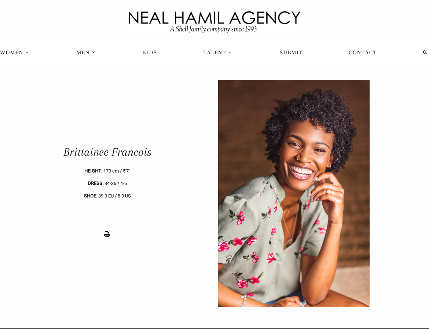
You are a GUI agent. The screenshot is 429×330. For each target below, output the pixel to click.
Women (14, 52)
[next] (321, 193)
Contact (363, 52)
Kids (150, 52)
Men (86, 52)
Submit (291, 52)
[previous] (107, 193)
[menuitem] (15, 52)
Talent (217, 52)
